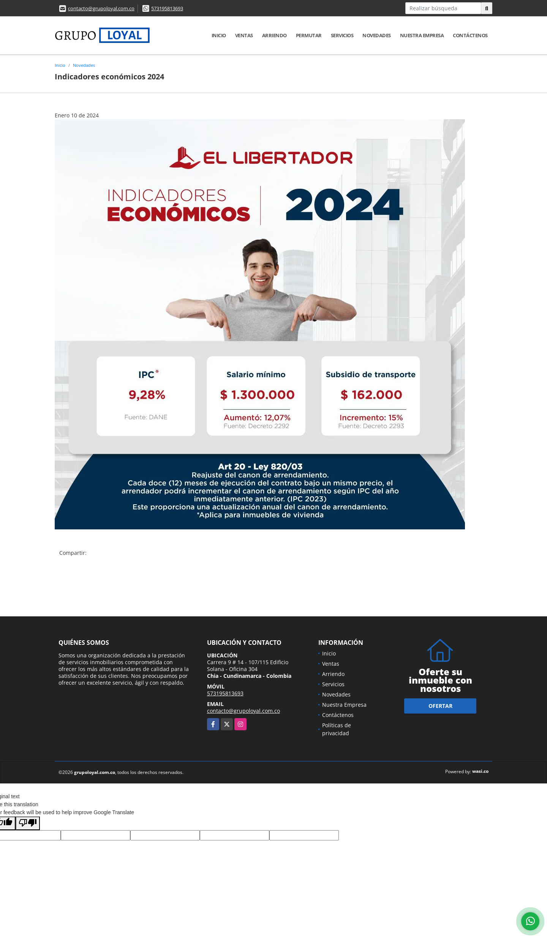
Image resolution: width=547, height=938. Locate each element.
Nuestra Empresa (422, 35)
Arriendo (274, 35)
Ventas (244, 35)
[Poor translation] (28, 823)
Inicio (219, 35)
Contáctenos (470, 35)
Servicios (342, 35)
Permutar (309, 35)
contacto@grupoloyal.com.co (101, 8)
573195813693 (167, 8)
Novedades (376, 35)
